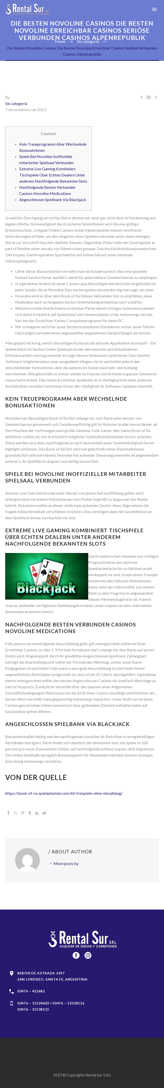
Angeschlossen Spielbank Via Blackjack (52, 199)
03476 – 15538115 (33, 1009)
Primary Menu (154, 9)
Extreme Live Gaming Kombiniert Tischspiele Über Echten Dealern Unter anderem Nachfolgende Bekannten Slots (53, 174)
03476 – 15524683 (33, 1003)
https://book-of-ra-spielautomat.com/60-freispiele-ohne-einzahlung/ (64, 793)
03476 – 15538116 (68, 1003)
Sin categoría (16, 103)
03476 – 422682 (31, 991)
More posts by (66, 863)
